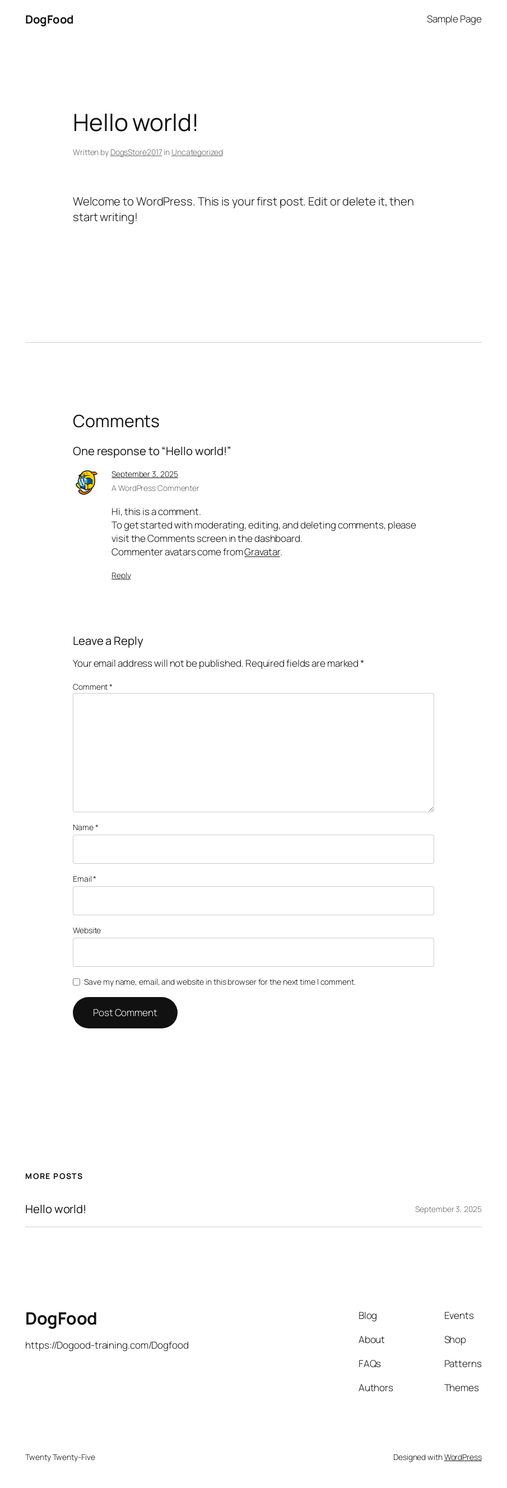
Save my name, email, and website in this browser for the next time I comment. (219, 981)
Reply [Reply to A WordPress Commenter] (121, 575)
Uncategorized (197, 152)
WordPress (463, 1457)
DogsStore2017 (136, 152)
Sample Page (454, 18)
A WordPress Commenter (155, 488)
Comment (93, 686)
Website (87, 930)
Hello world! (55, 1208)
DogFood (49, 19)
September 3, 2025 (144, 474)
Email (84, 878)
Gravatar (262, 551)
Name (85, 827)
